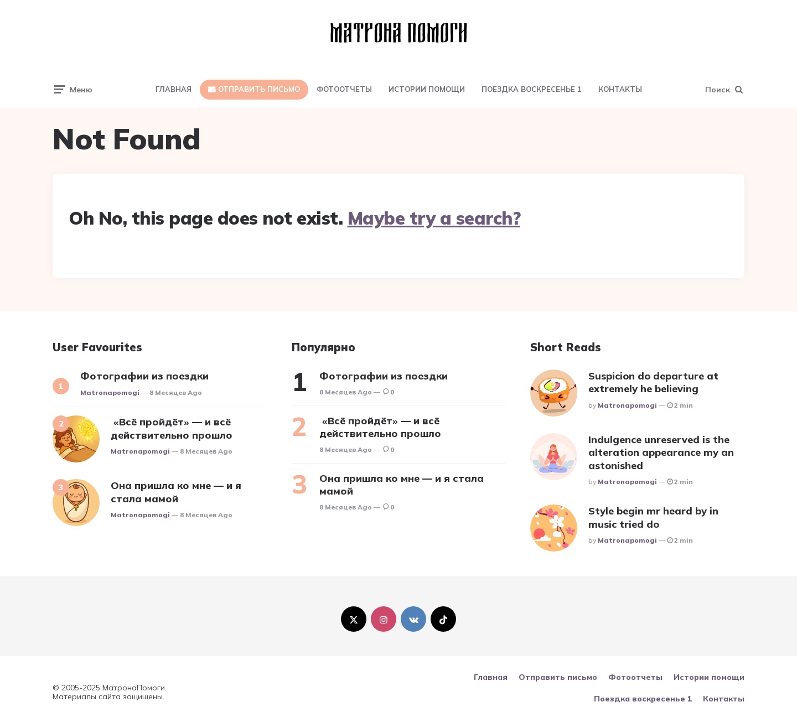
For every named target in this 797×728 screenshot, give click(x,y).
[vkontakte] (413, 619)
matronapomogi (109, 392)
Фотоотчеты (344, 89)
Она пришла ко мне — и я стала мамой (176, 492)
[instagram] (383, 619)
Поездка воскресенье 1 (532, 89)
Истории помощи (427, 89)
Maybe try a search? (434, 218)
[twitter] (353, 619)
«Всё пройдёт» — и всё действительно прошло (171, 428)
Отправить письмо (259, 89)
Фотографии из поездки (144, 376)
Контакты (620, 89)
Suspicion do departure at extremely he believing (653, 382)
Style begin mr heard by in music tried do (653, 517)
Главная (174, 89)
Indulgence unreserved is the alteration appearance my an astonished (661, 452)
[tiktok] (443, 619)
